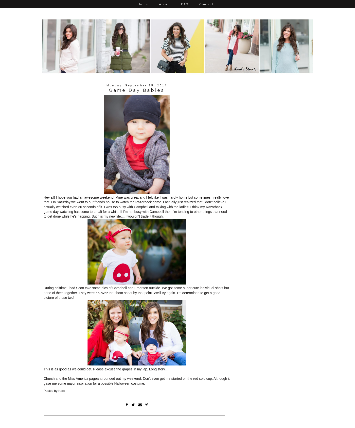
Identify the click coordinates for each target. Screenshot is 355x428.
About (164, 4)
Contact (206, 4)
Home (143, 4)
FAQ (184, 4)
